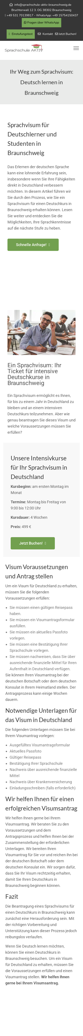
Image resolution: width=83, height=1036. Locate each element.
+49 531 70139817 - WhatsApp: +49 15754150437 (42, 15)
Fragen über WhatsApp (41, 23)
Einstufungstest (21, 34)
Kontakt (48, 34)
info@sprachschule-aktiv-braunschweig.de (42, 5)
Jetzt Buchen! (67, 34)
